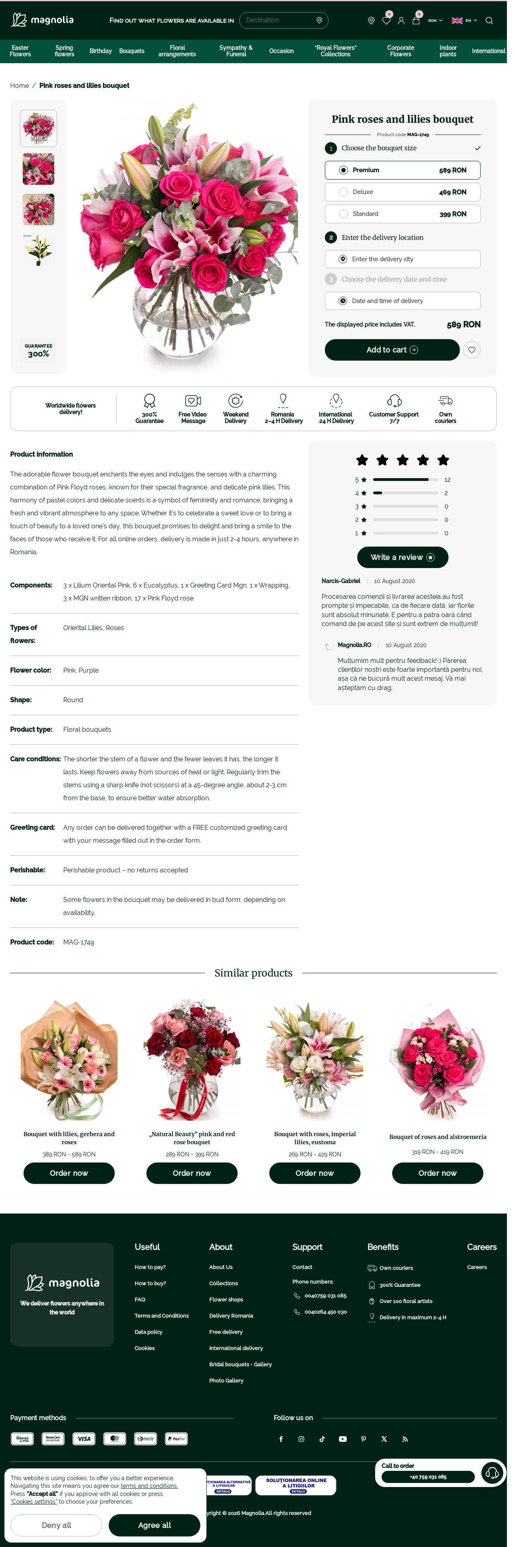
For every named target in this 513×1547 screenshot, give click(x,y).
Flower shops (226, 1300)
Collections (223, 1283)
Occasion (281, 51)
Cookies (145, 1348)
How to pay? (150, 1267)
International (488, 51)
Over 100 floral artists (399, 1301)
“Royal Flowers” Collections (335, 51)
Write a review (403, 557)
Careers (477, 1267)
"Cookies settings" (34, 1501)
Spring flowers (64, 51)
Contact (302, 1267)
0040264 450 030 (319, 1312)
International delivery (236, 1348)
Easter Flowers (20, 51)
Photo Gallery (226, 1381)
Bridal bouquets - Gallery (240, 1364)
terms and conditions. (149, 1486)
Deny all (56, 1525)
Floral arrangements (177, 51)
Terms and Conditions (162, 1316)
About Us (220, 1267)
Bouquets (131, 51)
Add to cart (392, 350)
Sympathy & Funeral (236, 51)
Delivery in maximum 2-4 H (406, 1317)
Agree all (154, 1525)
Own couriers (390, 1268)
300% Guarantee (394, 1285)
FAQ (140, 1300)
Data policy (148, 1332)
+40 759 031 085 (428, 1477)
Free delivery (226, 1332)
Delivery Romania (231, 1316)
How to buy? (150, 1283)
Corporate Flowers (400, 51)
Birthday (101, 51)
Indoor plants (448, 51)
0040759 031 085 (319, 1296)
